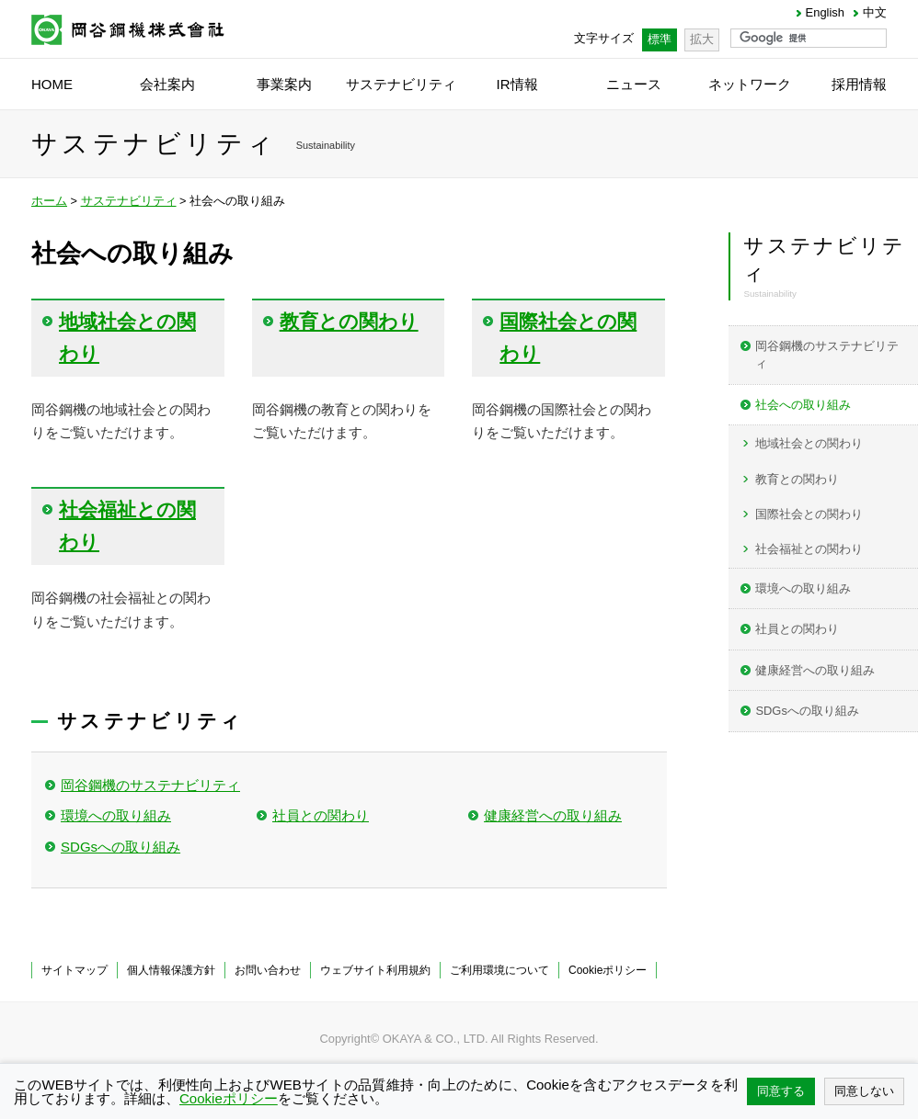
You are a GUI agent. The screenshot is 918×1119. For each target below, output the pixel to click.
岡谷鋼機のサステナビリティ (150, 785)
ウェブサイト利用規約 (375, 970)
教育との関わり (797, 479)
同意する (781, 1091)
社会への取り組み (803, 405)
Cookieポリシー (607, 970)
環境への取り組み (116, 815)
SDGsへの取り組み (120, 846)
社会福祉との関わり (809, 549)
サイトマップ (74, 970)
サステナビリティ (129, 201)
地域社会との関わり (809, 443)
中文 (875, 13)
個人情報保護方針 (171, 970)
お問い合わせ (268, 970)
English (825, 13)
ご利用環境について (499, 970)
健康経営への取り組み (553, 815)
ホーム (49, 201)
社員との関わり (320, 815)
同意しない (864, 1091)
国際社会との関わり (809, 514)
